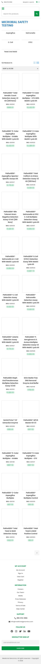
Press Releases (20, 599)
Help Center (20, 609)
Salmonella (30, 33)
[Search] (36, 13)
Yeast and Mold (10, 51)
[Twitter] (20, 631)
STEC (30, 42)
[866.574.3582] (7, 2)
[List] (34, 63)
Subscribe (20, 648)
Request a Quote (28, 2)
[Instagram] (16, 631)
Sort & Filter (20, 68)
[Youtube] (29, 631)
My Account (20, 570)
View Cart (20, 577)
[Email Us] (20, 622)
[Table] (37, 63)
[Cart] (37, 2)
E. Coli (10, 42)
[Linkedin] (25, 631)
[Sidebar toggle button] (3, 8)
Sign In (20, 573)
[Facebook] (12, 631)
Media (20, 596)
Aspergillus (10, 33)
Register (20, 580)
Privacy (20, 602)
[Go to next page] (37, 552)
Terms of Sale (20, 606)
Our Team (20, 592)
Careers (20, 589)
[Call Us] (20, 618)
